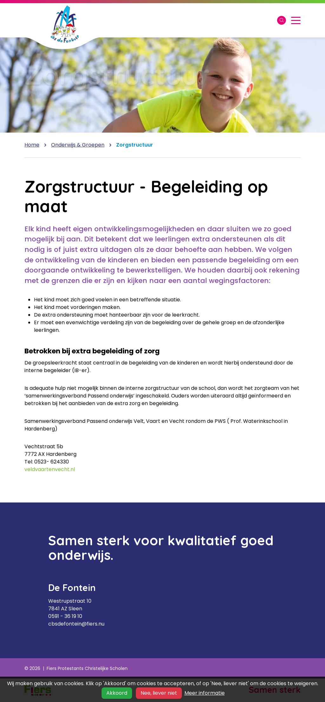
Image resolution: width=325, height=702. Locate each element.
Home (31, 144)
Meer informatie (204, 693)
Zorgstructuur (134, 144)
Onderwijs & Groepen (77, 144)
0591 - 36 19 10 (65, 616)
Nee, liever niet (159, 693)
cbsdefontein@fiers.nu (76, 623)
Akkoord (116, 693)
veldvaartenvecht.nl (49, 469)
